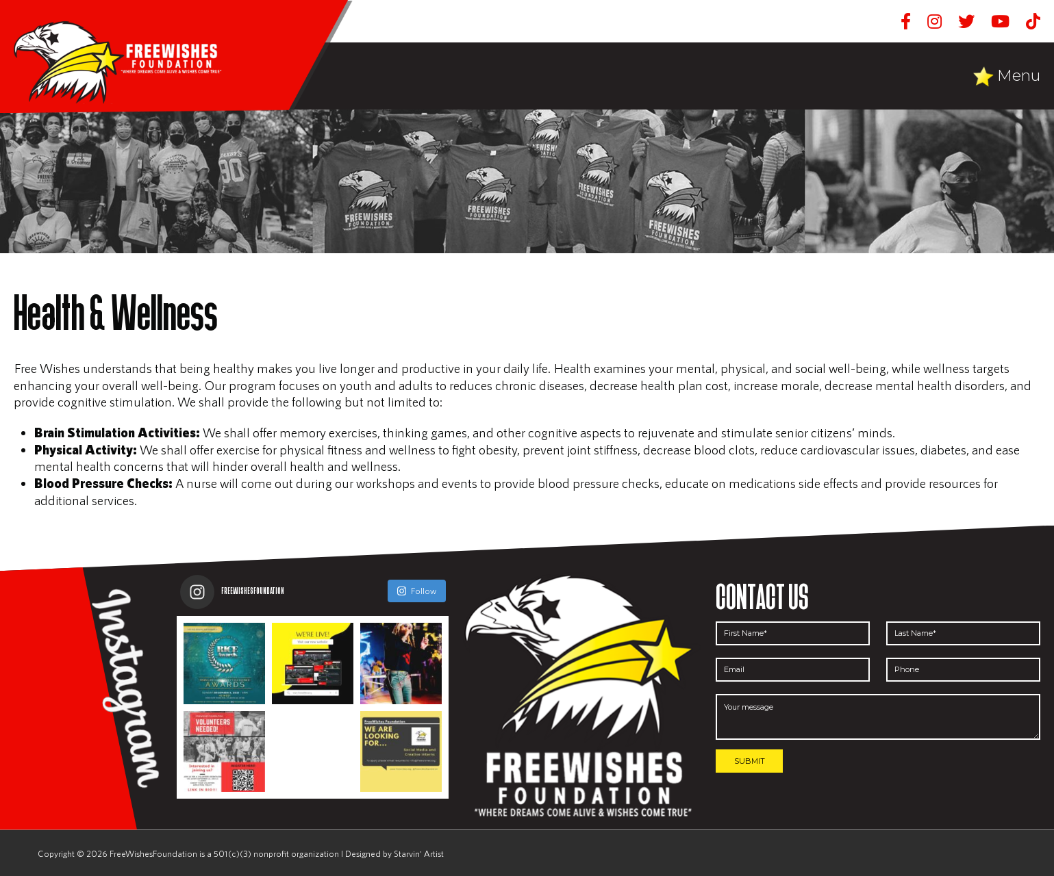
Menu (1018, 75)
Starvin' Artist (419, 853)
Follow (416, 590)
